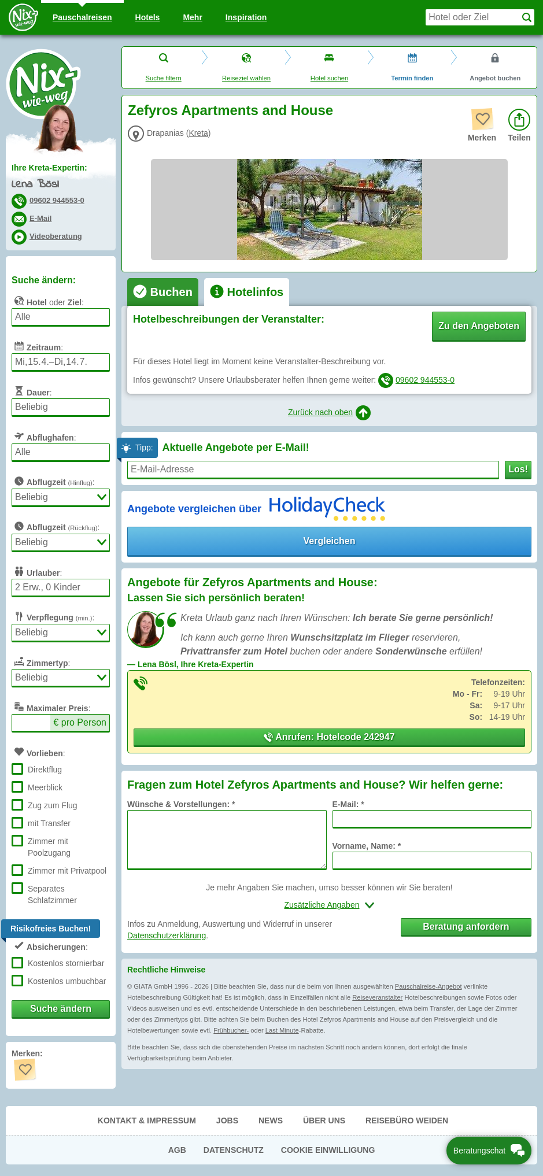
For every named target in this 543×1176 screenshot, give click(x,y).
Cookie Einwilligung (328, 1150)
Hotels (147, 17)
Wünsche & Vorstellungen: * (181, 804)
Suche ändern (60, 1009)
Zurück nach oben (329, 412)
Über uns (324, 1120)
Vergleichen (330, 541)
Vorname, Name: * (367, 845)
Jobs (227, 1120)
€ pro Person (79, 722)
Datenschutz (234, 1150)
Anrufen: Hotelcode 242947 (329, 737)
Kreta (198, 133)
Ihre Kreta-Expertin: (49, 167)
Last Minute (282, 1030)
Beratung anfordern (466, 926)
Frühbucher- (231, 1030)
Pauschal (82, 17)
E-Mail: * (348, 804)
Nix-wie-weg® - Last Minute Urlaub (43, 83)
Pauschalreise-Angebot (428, 986)
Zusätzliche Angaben (322, 904)
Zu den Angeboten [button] (478, 326)
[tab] (162, 292)
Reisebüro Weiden (406, 1120)
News (270, 1120)
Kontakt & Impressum (147, 1120)
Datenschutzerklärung (166, 935)
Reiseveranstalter (377, 997)
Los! (518, 469)
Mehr (192, 17)
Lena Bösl (35, 184)
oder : (48, 300)
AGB (177, 1150)
